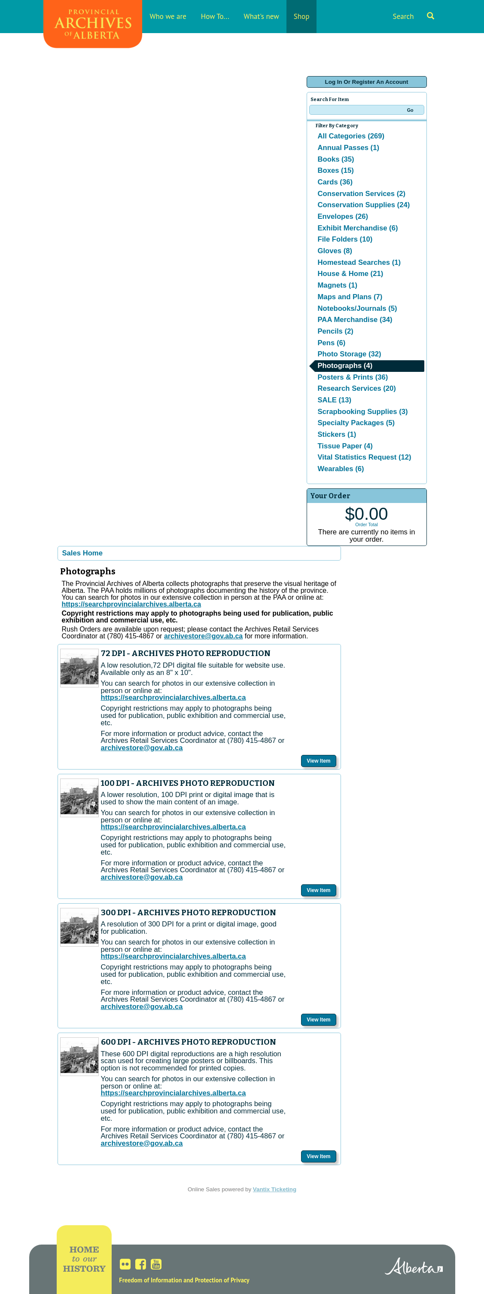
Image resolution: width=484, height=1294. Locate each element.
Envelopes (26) (343, 216)
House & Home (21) (351, 274)
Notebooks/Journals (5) (357, 308)
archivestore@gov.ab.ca (142, 748)
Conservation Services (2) (362, 194)
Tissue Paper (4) (345, 446)
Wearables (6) (341, 469)
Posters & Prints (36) (353, 377)
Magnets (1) (338, 285)
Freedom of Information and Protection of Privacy (184, 1280)
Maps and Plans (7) (350, 297)
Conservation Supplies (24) (364, 205)
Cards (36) (335, 182)
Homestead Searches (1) (359, 262)
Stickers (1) (337, 434)
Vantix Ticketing (274, 1189)
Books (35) (336, 159)
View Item (318, 761)
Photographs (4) (345, 366)
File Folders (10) (345, 239)
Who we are (168, 16)
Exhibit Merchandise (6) (358, 228)
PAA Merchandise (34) (355, 320)
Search (413, 16)
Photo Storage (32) (349, 354)
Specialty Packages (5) (356, 423)
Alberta (414, 1267)
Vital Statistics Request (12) (364, 457)
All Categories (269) (351, 136)
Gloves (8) (335, 251)
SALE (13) (335, 400)
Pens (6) (332, 343)
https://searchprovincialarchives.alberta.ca (131, 604)
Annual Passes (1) (348, 148)
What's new (261, 16)
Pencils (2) (335, 331)
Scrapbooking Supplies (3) (363, 412)
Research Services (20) (357, 388)
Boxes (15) (336, 170)
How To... (215, 16)
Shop (302, 16)
